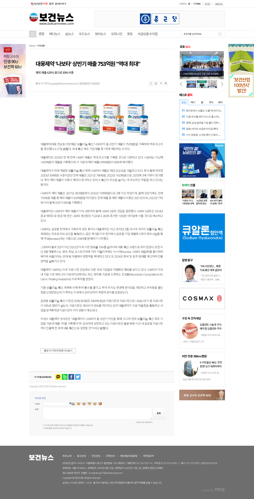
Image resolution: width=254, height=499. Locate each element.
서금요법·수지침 (147, 34)
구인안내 (95, 455)
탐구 (187, 260)
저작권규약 (148, 455)
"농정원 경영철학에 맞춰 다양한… (201, 203)
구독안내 (110, 455)
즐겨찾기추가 (60, 3)
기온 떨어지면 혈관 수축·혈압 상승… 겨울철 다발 (222, 275)
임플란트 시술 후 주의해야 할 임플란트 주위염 (211, 328)
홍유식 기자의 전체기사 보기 (58, 350)
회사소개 (67, 455)
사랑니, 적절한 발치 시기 (193, 341)
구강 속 (191, 318)
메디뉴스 (54, 34)
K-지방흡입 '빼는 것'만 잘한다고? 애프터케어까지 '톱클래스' (211, 366)
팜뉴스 (69, 34)
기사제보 (196, 3)
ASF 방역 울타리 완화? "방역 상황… (216, 203)
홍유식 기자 (42, 83)
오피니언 (116, 34)
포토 (130, 34)
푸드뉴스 (84, 34)
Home (32, 45)
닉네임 (37, 404)
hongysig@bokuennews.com (63, 83)
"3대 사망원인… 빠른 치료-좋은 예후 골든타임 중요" (211, 270)
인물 (188, 185)
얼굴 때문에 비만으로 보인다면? (197, 379)
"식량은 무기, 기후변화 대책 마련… (188, 203)
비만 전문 (194, 356)
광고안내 (81, 455)
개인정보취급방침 (128, 455)
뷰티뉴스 (100, 34)
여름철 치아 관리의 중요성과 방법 (215, 335)
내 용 (36, 409)
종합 (41, 34)
